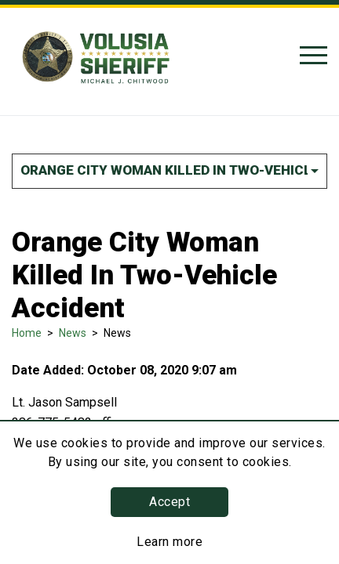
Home (27, 333)
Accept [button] (169, 501)
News (72, 333)
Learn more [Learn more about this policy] (169, 541)
